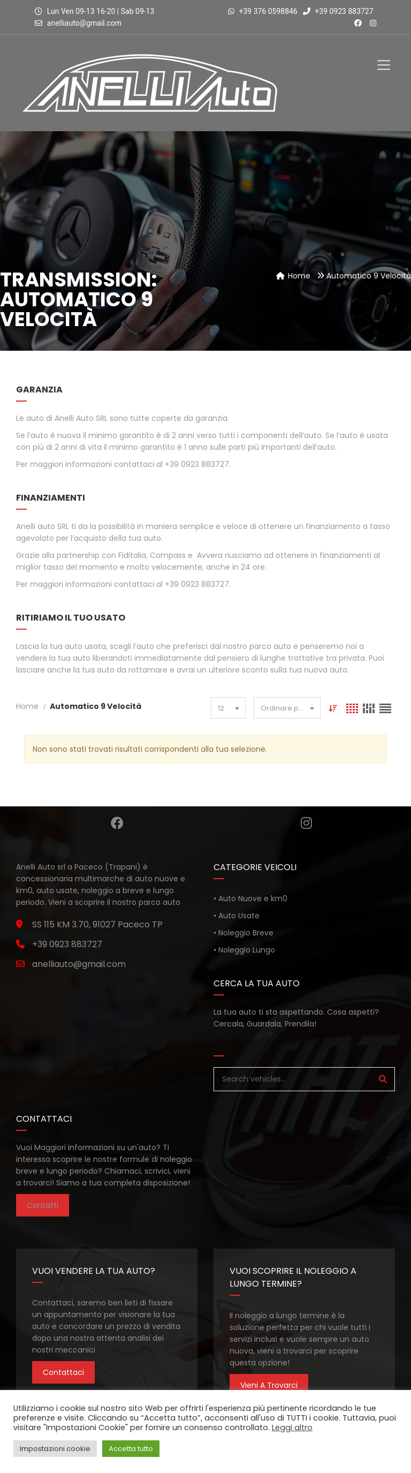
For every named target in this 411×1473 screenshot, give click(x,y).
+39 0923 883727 (338, 11)
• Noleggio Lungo (244, 950)
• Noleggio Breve (243, 932)
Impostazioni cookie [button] (55, 1449)
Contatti (42, 1205)
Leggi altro (292, 1427)
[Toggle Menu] (383, 56)
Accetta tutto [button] (131, 1449)
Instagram (306, 823)
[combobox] (228, 708)
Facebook (117, 823)
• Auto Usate (237, 915)
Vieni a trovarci (269, 1385)
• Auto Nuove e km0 (250, 898)
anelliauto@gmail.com (84, 23)
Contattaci (63, 1372)
